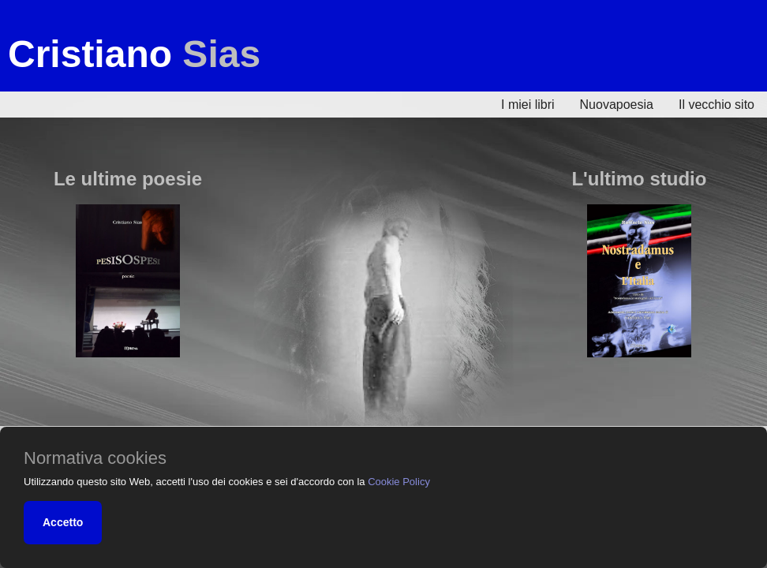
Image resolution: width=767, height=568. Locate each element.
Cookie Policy (399, 482)
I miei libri (528, 104)
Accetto (63, 522)
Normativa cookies (95, 458)
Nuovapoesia (616, 104)
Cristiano (134, 54)
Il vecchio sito (716, 104)
